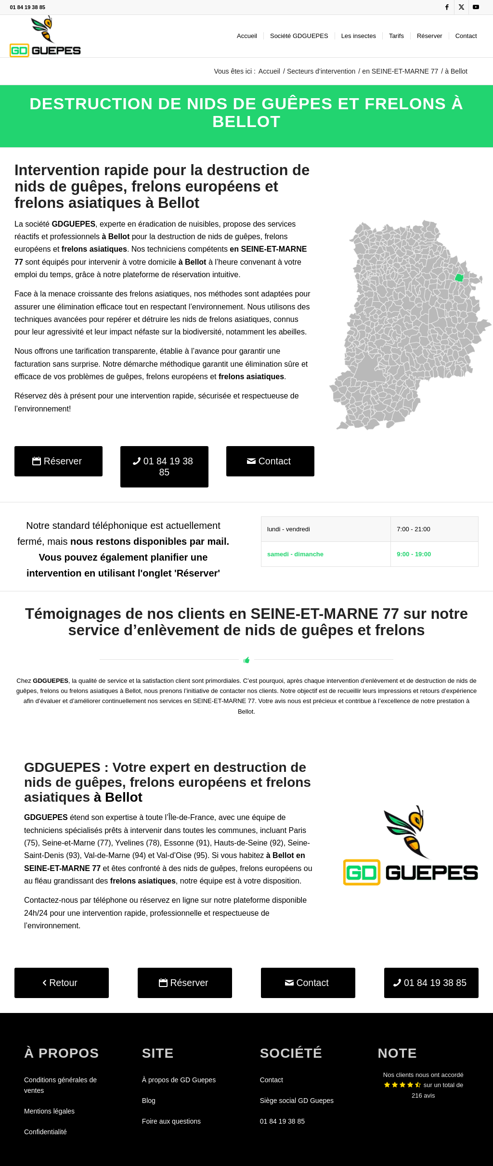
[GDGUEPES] (45, 36)
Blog (149, 1100)
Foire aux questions (171, 1121)
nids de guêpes (234, 236)
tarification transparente (115, 351)
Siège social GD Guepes (297, 1100)
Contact (271, 1080)
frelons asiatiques (239, 319)
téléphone (110, 900)
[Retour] (61, 983)
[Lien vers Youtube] (476, 7)
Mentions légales (49, 1111)
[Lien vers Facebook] (447, 7)
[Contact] (270, 461)
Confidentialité (45, 1132)
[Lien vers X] (461, 7)
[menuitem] (247, 36)
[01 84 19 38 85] (164, 467)
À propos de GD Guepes (179, 1080)
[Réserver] (58, 461)
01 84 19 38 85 (27, 7)
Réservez (30, 396)
